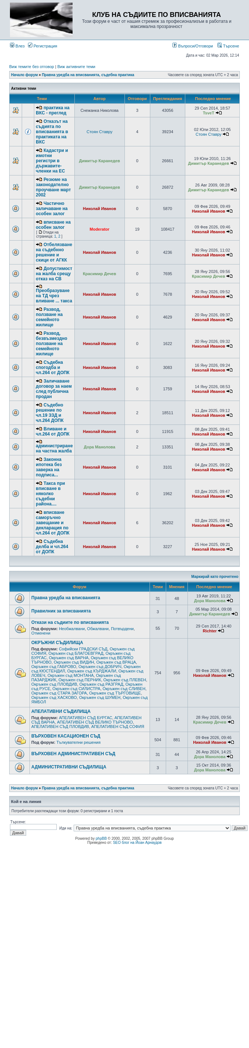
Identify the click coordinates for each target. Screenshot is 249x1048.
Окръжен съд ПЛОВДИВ (54, 684)
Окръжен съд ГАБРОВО (53, 666)
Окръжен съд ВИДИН (74, 662)
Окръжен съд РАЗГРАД (101, 684)
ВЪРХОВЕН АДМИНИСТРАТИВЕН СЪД (73, 753)
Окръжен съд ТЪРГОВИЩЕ (115, 693)
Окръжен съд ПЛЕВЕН (125, 680)
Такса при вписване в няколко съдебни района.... (50, 494)
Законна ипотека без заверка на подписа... (49, 467)
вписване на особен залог (53, 225)
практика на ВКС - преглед (52, 110)
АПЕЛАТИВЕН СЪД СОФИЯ (117, 726)
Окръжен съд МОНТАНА (71, 675)
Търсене (228, 46)
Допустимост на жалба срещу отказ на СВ (54, 273)
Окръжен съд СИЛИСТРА (76, 688)
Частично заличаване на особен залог (51, 208)
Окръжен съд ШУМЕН (99, 697)
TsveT (208, 113)
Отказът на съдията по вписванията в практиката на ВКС (52, 132)
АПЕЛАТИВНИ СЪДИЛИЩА (61, 711)
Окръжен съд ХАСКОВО (54, 697)
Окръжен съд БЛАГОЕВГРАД (76, 653)
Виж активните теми (76, 66)
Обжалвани (98, 628)
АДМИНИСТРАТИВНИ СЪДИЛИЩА (68, 767)
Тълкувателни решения (78, 742)
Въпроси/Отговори (192, 46)
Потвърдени (122, 628)
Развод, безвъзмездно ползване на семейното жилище (51, 343)
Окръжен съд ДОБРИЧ (100, 666)
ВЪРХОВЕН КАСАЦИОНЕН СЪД (65, 736)
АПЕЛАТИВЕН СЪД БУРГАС (85, 717)
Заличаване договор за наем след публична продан (53, 389)
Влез (17, 46)
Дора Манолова (99, 447)
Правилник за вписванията (61, 611)
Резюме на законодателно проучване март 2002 (53, 187)
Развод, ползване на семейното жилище (49, 317)
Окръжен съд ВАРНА (69, 658)
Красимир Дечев (99, 273)
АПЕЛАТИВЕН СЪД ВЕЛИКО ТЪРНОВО (95, 722)
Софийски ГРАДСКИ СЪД (83, 649)
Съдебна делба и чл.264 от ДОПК (52, 546)
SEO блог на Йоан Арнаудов (137, 843)
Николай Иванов (99, 208)
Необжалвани (72, 628)
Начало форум (24, 75)
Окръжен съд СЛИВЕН (124, 688)
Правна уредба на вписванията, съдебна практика (88, 75)
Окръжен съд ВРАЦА (116, 662)
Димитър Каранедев (99, 161)
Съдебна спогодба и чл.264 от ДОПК (52, 367)
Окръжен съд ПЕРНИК (80, 680)
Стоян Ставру (99, 131)
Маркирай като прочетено (214, 577)
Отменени (40, 633)
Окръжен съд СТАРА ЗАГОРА (59, 693)
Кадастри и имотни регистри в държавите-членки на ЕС (52, 161)
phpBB (101, 838)
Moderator (99, 229)
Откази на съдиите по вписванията (70, 622)
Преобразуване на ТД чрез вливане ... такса (54, 295)
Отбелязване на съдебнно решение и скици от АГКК (54, 252)
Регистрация (42, 46)
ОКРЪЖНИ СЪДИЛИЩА (57, 642)
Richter (210, 631)
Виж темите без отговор (31, 66)
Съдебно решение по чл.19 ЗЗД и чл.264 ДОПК (49, 412)
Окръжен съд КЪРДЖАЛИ (91, 671)
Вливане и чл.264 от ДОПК (52, 431)
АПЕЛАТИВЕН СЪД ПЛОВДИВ (60, 726)
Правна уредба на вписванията (65, 597)
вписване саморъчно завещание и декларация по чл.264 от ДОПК (52, 523)
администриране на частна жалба (54, 448)
